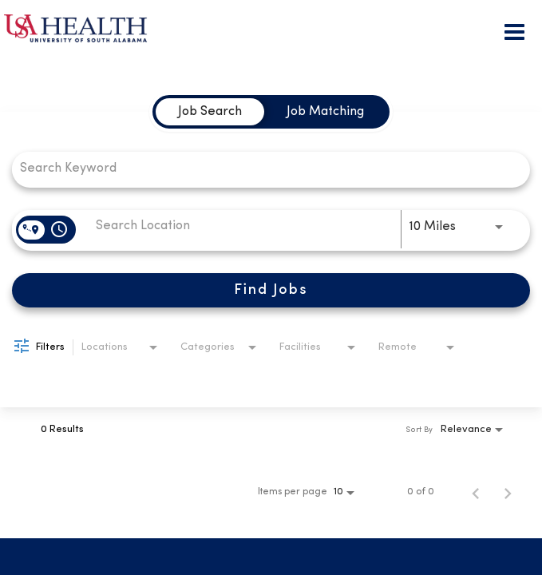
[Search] (271, 290)
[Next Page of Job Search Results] (508, 492)
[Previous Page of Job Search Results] (476, 492)
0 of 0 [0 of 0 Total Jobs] (420, 492)
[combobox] (263, 168)
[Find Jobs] (271, 290)
